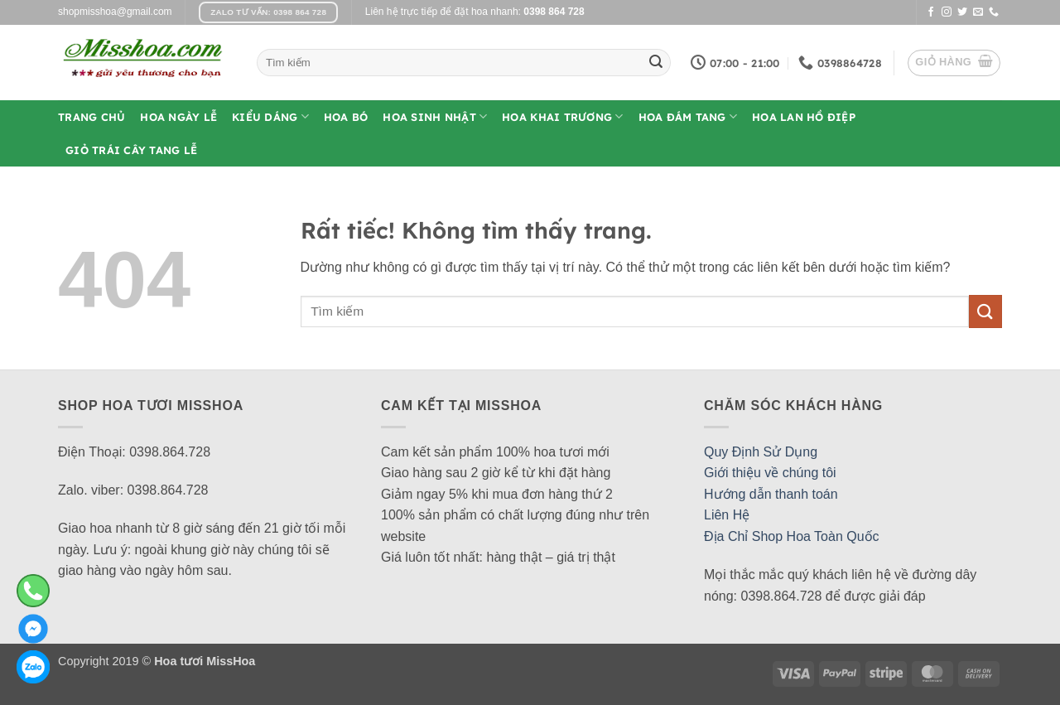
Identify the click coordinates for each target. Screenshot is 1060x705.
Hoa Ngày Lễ (178, 116)
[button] (954, 63)
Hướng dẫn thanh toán (771, 494)
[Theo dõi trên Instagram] (947, 12)
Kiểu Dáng (270, 116)
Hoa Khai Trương (562, 116)
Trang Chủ (91, 116)
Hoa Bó (346, 116)
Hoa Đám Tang (688, 116)
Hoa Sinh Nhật (435, 116)
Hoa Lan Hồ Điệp (803, 116)
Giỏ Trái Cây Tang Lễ (131, 150)
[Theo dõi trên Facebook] (931, 12)
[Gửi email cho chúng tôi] (978, 12)
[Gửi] (656, 63)
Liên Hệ (726, 515)
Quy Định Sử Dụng (760, 452)
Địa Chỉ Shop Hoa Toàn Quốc (791, 536)
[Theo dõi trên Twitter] (962, 12)
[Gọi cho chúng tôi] (994, 12)
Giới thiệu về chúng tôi (770, 473)
